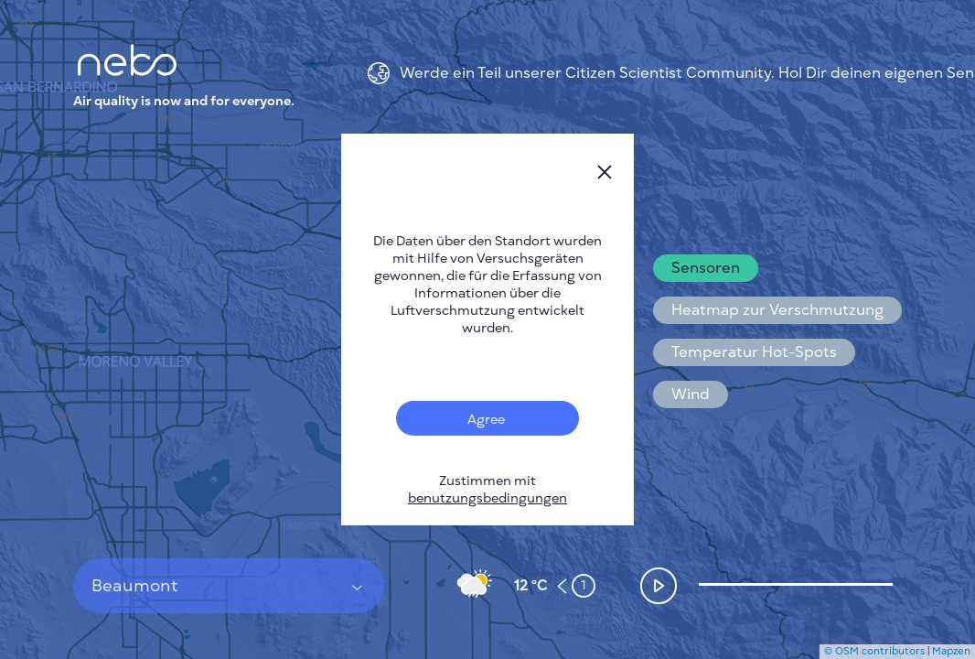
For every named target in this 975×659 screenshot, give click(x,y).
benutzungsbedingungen (487, 498)
